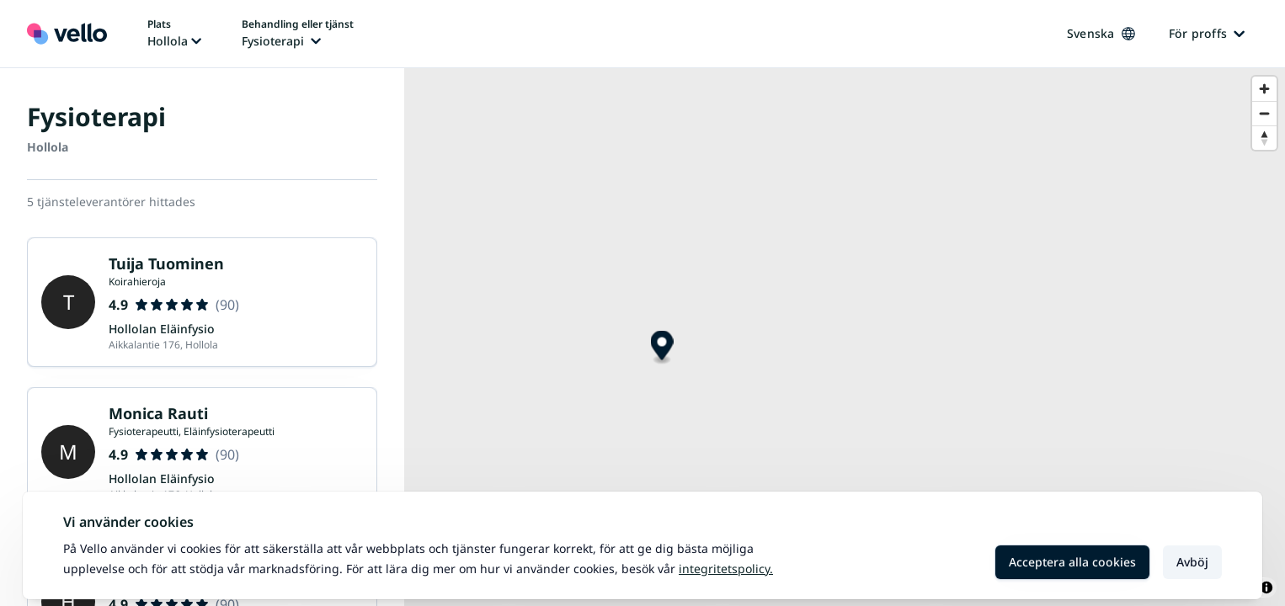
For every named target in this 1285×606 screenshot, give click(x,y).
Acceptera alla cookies (1072, 562)
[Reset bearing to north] (1264, 137)
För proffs (1207, 33)
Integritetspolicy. (726, 569)
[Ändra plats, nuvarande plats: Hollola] (174, 33)
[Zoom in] (1264, 89)
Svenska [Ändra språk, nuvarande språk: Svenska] (1101, 33)
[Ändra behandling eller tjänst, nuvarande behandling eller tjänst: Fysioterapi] (297, 33)
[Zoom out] (1264, 113)
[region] (844, 337)
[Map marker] (662, 348)
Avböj (1192, 562)
